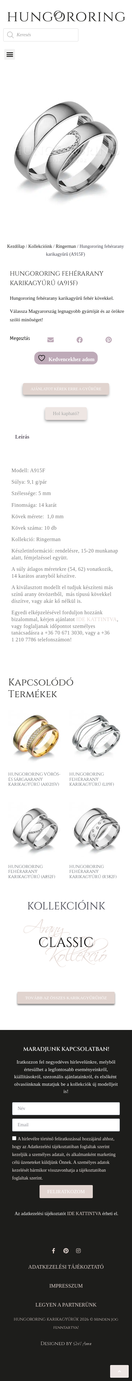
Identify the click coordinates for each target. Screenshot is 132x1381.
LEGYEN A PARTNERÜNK (66, 1305)
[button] (9, 54)
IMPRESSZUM (66, 1286)
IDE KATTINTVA (96, 619)
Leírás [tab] (22, 437)
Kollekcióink (40, 246)
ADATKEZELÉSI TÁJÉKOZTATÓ (66, 1267)
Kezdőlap (16, 246)
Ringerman (66, 246)
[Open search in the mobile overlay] (40, 34)
